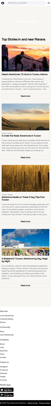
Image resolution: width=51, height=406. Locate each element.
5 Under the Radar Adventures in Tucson (21, 135)
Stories (3, 322)
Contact (3, 357)
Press (2, 354)
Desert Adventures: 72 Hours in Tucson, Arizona (24, 74)
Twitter (3, 377)
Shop (2, 331)
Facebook (4, 370)
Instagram (4, 367)
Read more (25, 96)
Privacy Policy (44, 403)
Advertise (4, 351)
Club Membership (7, 335)
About (2, 344)
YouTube (3, 380)
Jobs (2, 347)
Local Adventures (7, 315)
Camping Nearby (6, 319)
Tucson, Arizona (7, 133)
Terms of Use (32, 403)
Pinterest (3, 373)
